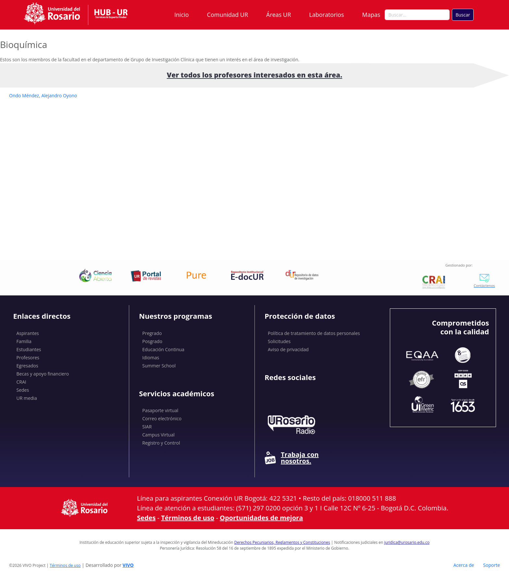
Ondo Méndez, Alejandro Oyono (43, 95)
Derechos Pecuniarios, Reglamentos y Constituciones (282, 542)
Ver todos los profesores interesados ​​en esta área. (254, 74)
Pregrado (152, 333)
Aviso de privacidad (288, 349)
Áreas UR (278, 14)
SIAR (147, 427)
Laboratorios (326, 14)
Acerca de (463, 565)
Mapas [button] (372, 14)
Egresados (27, 366)
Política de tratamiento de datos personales (314, 333)
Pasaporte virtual (160, 410)
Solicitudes (279, 341)
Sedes (23, 390)
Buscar (462, 15)
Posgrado (152, 341)
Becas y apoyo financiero (43, 374)
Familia (24, 341)
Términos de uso (187, 517)
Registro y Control (161, 443)
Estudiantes (29, 349)
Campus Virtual (158, 435)
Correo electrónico (161, 418)
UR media (27, 398)
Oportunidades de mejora (261, 517)
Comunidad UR (227, 14)
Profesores (28, 357)
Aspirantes (28, 333)
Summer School (159, 366)
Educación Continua (163, 349)
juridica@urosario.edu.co (407, 542)
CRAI (21, 382)
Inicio (181, 14)
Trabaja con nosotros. (292, 457)
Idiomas (150, 357)
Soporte (491, 565)
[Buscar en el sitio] (417, 14)
